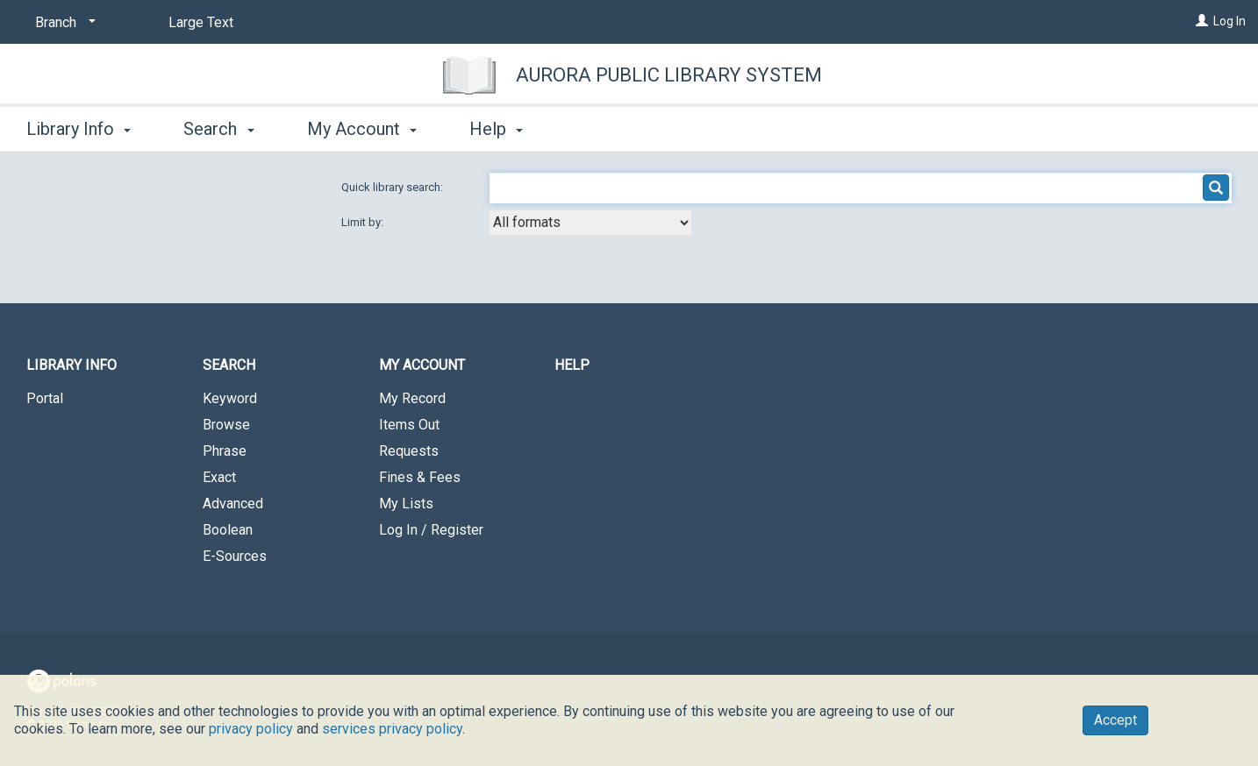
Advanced (233, 503)
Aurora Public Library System (669, 75)
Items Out (409, 424)
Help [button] (496, 128)
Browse (226, 424)
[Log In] (1202, 21)
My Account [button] (362, 128)
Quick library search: (393, 187)
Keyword (230, 398)
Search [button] (218, 128)
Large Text (200, 22)
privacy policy (251, 728)
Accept (1115, 720)
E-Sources (235, 556)
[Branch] (62, 22)
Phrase (225, 451)
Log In (1229, 21)
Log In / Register (431, 529)
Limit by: (363, 222)
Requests (409, 451)
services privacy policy (392, 728)
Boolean (228, 529)
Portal (44, 398)
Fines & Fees (420, 477)
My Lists (406, 503)
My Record (412, 398)
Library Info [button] (78, 128)
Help (572, 365)
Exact (219, 477)
